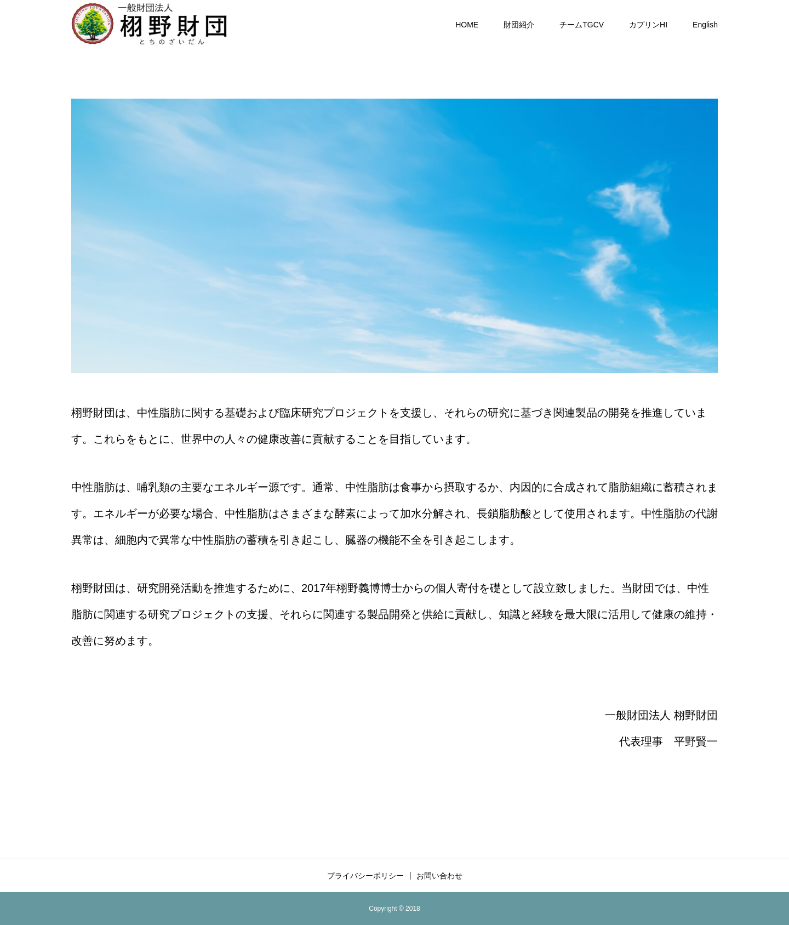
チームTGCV (581, 24)
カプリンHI (648, 24)
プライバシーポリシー (365, 876)
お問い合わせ (439, 876)
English (705, 24)
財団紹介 (519, 24)
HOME (466, 24)
